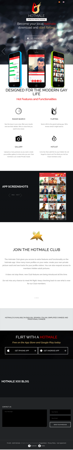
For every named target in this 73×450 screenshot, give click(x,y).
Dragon (43, 443)
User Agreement (61, 443)
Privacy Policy (52, 443)
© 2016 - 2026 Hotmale (13, 443)
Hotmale (36, 15)
